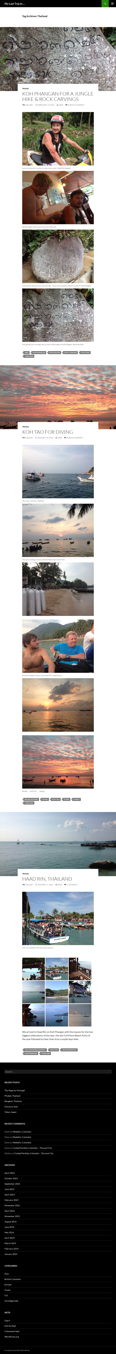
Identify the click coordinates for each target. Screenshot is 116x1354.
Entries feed (10, 1326)
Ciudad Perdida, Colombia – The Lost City (32, 1148)
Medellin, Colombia (22, 1131)
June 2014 (9, 1227)
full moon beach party (35, 1050)
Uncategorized (11, 1300)
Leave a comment (76, 105)
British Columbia (13, 1279)
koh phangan (39, 353)
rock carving (70, 353)
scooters (85, 353)
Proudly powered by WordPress (17, 1350)
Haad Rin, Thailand (47, 879)
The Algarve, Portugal (15, 1090)
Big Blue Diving (31, 799)
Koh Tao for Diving (47, 432)
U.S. (6, 1295)
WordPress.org (12, 1336)
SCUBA (66, 799)
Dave (61, 105)
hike (27, 353)
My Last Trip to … (15, 3)
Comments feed (12, 1331)
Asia (7, 1273)
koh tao (56, 799)
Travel (25, 88)
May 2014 (9, 1232)
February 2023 (11, 1200)
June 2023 (9, 1189)
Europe (8, 1284)
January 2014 (11, 1254)
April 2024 (10, 1173)
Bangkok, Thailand (13, 1101)
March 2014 (10, 1243)
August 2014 (10, 1221)
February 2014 (11, 1248)
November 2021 (12, 1216)
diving (45, 799)
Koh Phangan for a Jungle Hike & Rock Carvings (57, 96)
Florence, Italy (11, 1106)
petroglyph (54, 353)
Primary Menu (112, 3)
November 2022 (12, 1205)
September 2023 (12, 1183)
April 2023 (10, 1194)
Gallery (29, 105)
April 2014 (10, 1238)
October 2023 (11, 1178)
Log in (7, 1320)
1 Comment (72, 884)
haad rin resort (69, 1050)
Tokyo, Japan (10, 1112)
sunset (77, 799)
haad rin (54, 1050)
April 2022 (10, 1211)
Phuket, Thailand (12, 1095)
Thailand (29, 356)
